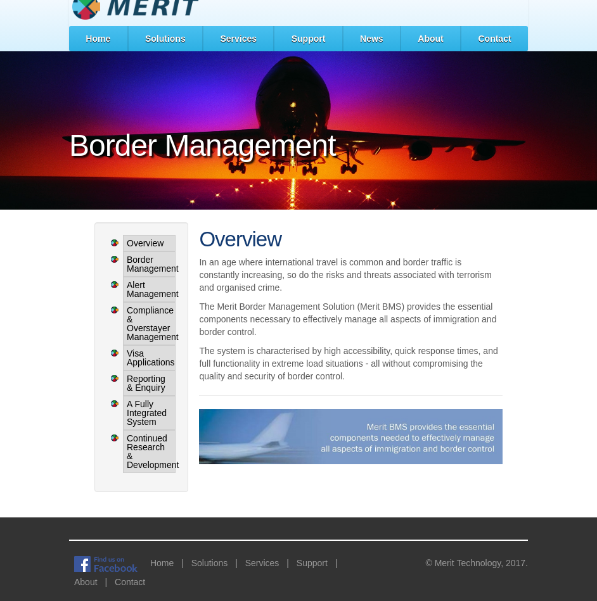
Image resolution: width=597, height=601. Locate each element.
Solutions (165, 39)
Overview (145, 243)
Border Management (149, 264)
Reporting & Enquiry (146, 383)
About (430, 39)
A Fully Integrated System (147, 413)
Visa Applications (149, 358)
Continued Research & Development (149, 451)
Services (238, 39)
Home (98, 39)
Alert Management (149, 289)
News (371, 39)
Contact (494, 39)
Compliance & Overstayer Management (149, 323)
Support (309, 39)
